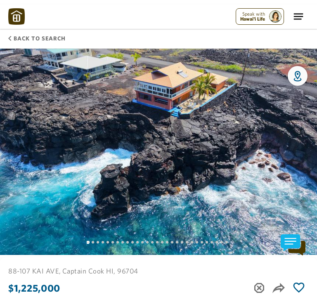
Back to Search (37, 38)
